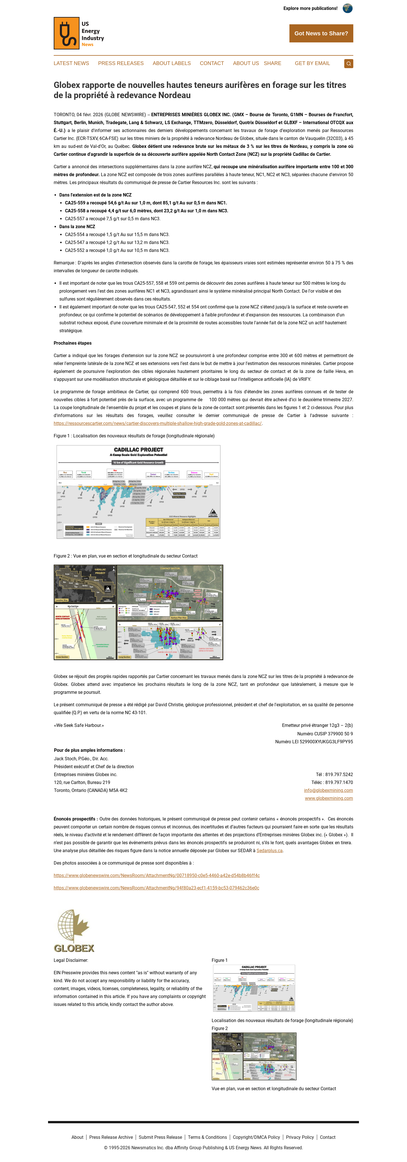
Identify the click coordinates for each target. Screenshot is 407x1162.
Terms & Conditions (207, 1137)
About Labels (172, 63)
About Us (246, 63)
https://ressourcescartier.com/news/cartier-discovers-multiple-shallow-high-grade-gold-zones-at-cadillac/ (158, 423)
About (77, 1137)
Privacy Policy (300, 1137)
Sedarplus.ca (270, 850)
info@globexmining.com (328, 790)
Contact (212, 63)
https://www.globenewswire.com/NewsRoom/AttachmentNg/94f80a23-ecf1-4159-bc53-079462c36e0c (156, 888)
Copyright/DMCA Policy (256, 1137)
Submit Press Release (160, 1137)
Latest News (71, 63)
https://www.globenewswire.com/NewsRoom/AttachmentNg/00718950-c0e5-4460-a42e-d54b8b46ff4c (157, 875)
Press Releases (121, 63)
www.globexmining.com (329, 798)
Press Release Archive (111, 1137)
